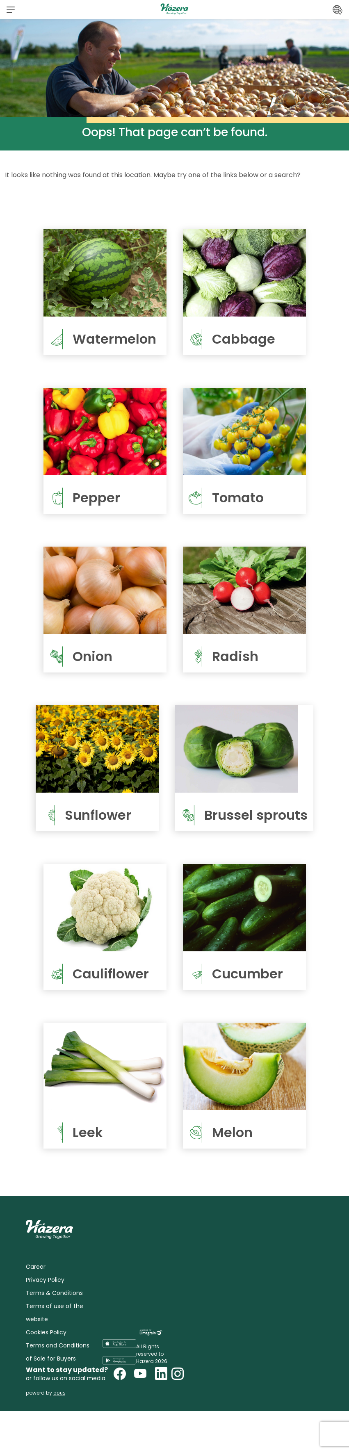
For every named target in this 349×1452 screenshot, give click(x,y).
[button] (11, 9)
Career (36, 1267)
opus (59, 1392)
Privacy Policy (45, 1280)
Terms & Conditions (54, 1293)
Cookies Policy (46, 1332)
